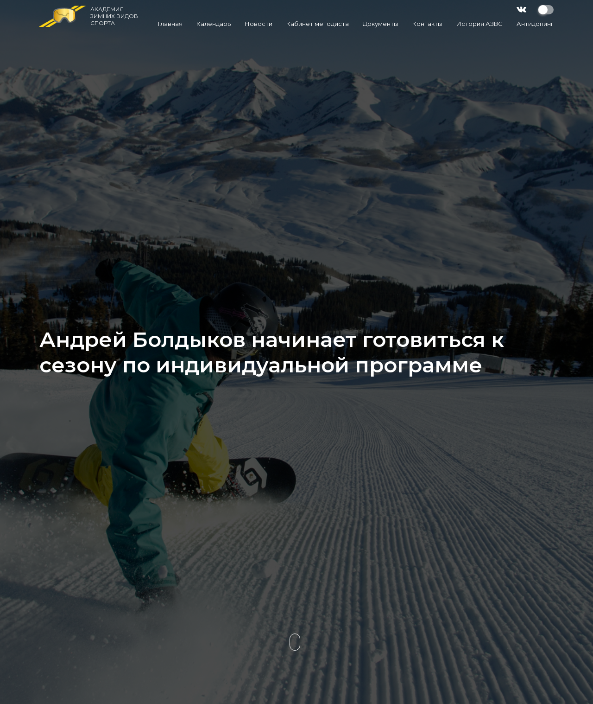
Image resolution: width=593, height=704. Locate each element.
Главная (170, 23)
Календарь (213, 23)
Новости (258, 23)
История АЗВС (479, 23)
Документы (380, 23)
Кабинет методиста (317, 23)
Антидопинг (535, 23)
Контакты (427, 23)
